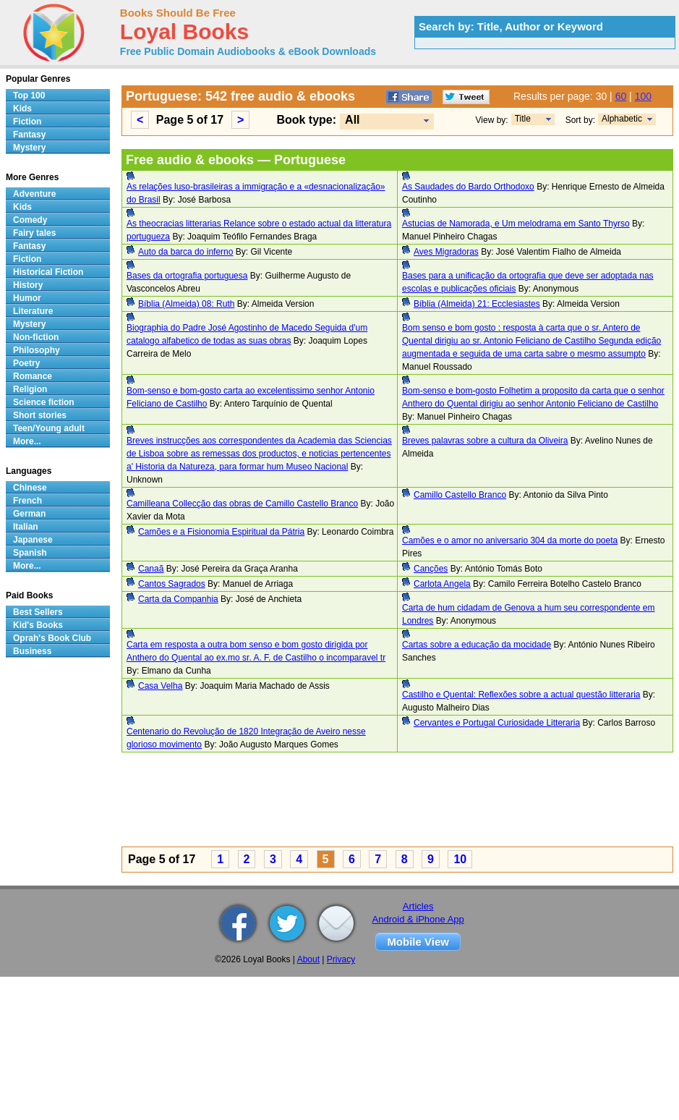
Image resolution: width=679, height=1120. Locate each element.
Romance (32, 376)
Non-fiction (36, 337)
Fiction (27, 121)
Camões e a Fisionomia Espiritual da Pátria (221, 532)
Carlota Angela (442, 584)
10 (459, 859)
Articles (418, 906)
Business (32, 651)
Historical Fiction (48, 272)
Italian (25, 527)
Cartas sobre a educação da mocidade (476, 645)
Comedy (30, 220)
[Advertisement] (335, 801)
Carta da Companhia (178, 599)
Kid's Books (38, 625)
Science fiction (43, 402)
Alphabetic (622, 119)
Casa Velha (160, 686)
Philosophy (36, 350)
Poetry (26, 363)
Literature (33, 311)
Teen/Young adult (49, 428)
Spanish (30, 553)
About (308, 959)
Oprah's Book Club (52, 638)
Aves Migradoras (446, 252)
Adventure (34, 194)
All (352, 120)
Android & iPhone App (418, 919)
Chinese (30, 488)
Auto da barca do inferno (185, 252)
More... (27, 441)
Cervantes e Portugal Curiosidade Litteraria (497, 723)
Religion (30, 389)
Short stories (40, 415)
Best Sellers (38, 612)
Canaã (150, 569)
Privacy (341, 959)
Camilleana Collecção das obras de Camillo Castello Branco (242, 504)
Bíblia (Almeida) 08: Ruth (186, 304)
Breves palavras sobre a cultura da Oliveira (485, 441)
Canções (431, 569)
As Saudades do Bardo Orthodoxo (468, 187)
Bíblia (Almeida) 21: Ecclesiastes (477, 304)
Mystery (29, 148)
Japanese (33, 540)
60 (621, 96)
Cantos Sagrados (171, 584)
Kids (22, 108)
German (29, 514)
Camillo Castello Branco (460, 495)
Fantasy (29, 135)
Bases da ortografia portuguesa (187, 276)
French (27, 501)
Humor (27, 298)
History (28, 285)
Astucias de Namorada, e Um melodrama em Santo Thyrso (516, 224)
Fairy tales (34, 233)
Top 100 (29, 95)
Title (523, 119)
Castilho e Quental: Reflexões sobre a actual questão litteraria (521, 695)
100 (643, 96)
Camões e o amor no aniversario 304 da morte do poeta (510, 540)
